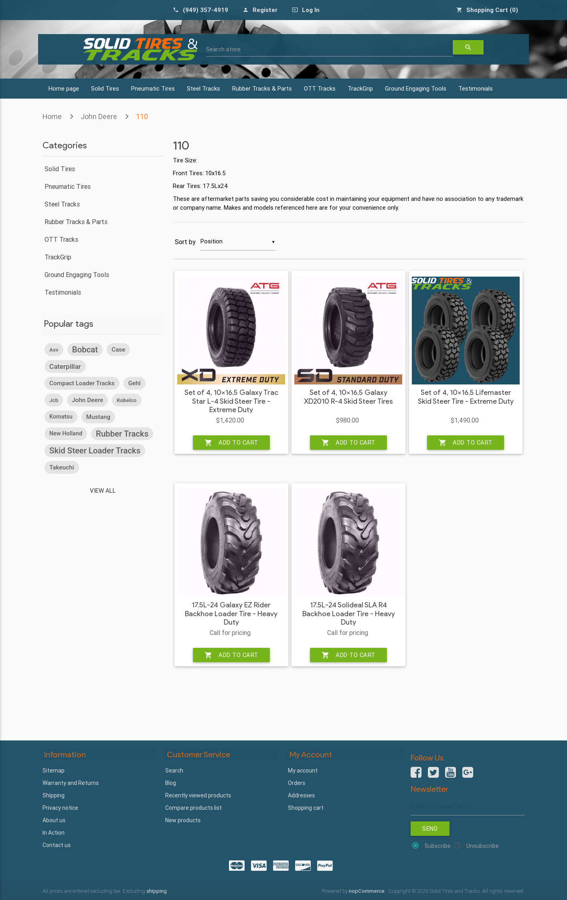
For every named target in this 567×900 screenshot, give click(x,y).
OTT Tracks (320, 88)
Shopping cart (306, 807)
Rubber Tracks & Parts (262, 88)
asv (54, 349)
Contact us (57, 844)
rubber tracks (122, 433)
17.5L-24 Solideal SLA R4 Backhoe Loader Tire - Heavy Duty (348, 614)
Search (174, 770)
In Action (54, 832)
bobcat (85, 349)
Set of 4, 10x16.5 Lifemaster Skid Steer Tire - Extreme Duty (466, 397)
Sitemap (54, 770)
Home (52, 116)
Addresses (301, 795)
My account (303, 770)
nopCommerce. (368, 890)
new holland (65, 433)
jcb (53, 399)
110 (142, 116)
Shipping (54, 795)
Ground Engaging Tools (415, 88)
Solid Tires (105, 88)
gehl (134, 382)
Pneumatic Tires (153, 88)
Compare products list (193, 807)
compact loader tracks (82, 382)
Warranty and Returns (71, 782)
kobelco (126, 399)
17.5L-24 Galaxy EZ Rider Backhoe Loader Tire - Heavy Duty (231, 614)
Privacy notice (60, 807)
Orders (296, 782)
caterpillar (65, 366)
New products (182, 819)
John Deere (99, 116)
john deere (87, 399)
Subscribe (438, 846)
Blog (170, 782)
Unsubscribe (482, 846)
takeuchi (61, 467)
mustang (98, 416)
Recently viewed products (198, 795)
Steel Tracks (203, 88)
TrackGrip (360, 88)
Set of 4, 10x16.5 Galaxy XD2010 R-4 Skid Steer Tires (348, 397)
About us (54, 819)
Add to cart (232, 443)
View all (103, 490)
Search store (223, 49)
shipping (156, 890)
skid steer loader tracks (94, 450)
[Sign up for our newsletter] (467, 806)
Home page (64, 88)
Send (430, 829)
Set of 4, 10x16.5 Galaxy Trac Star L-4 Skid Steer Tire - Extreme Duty (231, 402)
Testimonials (475, 88)
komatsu (61, 416)
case (118, 349)
